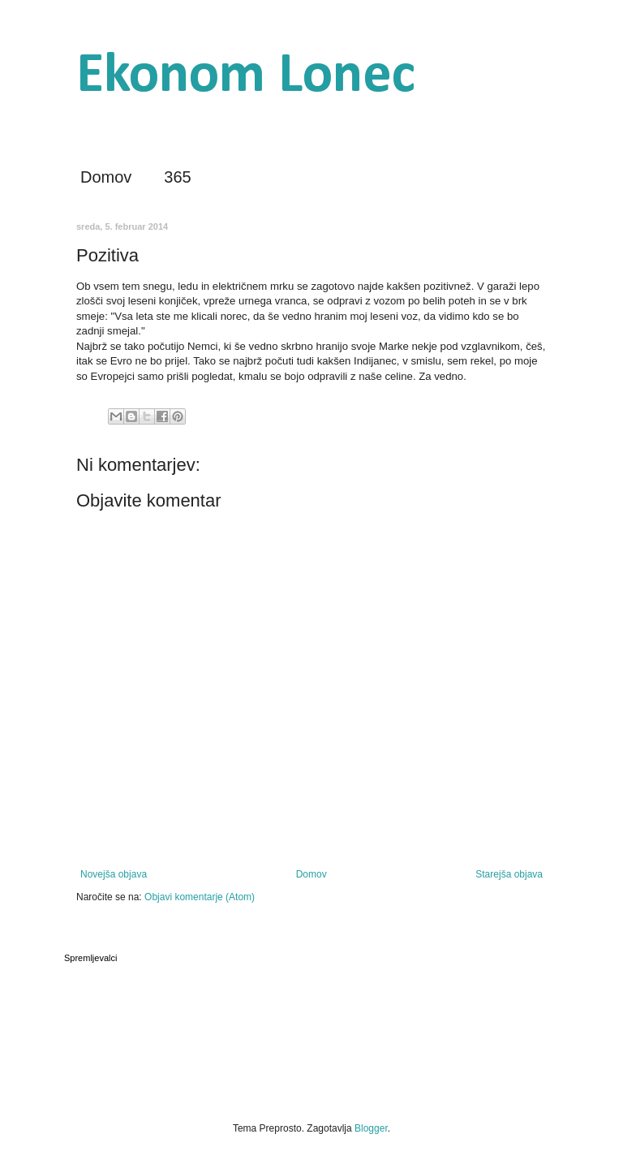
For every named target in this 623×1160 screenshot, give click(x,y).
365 (177, 177)
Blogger (371, 1128)
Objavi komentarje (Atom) (199, 897)
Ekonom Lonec (245, 77)
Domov (105, 177)
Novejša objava (113, 874)
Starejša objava (509, 874)
